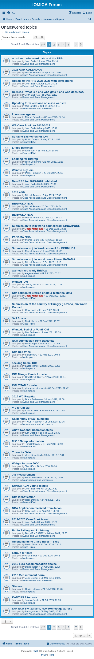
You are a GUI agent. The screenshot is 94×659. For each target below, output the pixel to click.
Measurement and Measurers (37, 108)
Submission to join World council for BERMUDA (43, 248)
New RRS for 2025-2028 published (34, 181)
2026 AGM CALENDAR (27, 69)
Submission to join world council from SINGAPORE (46, 225)
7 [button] (76, 44)
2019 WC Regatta (23, 396)
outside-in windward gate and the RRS (37, 58)
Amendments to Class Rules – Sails (35, 541)
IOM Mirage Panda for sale (29, 374)
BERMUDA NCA (22, 203)
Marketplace (28, 164)
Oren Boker (31, 555)
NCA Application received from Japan (37, 508)
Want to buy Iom (23, 170)
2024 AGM (18, 192)
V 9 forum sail (21, 407)
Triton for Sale (21, 452)
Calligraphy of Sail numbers (30, 418)
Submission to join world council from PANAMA (43, 259)
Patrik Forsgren (33, 173)
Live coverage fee (23, 114)
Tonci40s (29, 466)
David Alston (31, 544)
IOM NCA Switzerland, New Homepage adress (42, 608)
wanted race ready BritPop (29, 270)
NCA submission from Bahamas (33, 340)
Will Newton (31, 106)
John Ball (30, 61)
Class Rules (28, 323)
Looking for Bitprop (25, 158)
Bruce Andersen (33, 399)
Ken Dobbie (31, 433)
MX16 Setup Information (28, 441)
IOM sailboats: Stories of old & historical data (42, 292)
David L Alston (32, 589)
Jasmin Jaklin (32, 600)
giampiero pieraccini (35, 388)
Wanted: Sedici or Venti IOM (30, 329)
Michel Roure (32, 72)
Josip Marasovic (34, 228)
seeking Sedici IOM (24, 363)
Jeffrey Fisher (32, 284)
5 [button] (68, 44)
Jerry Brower (31, 578)
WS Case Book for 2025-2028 (31, 125)
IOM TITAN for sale (24, 385)
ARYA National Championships (32, 430)
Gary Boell (30, 310)
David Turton (31, 566)
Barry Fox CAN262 (34, 533)
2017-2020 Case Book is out (30, 519)
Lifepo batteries (22, 147)
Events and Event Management (38, 64)
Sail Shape (19, 318)
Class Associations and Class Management (44, 75)
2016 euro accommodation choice (34, 563)
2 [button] (54, 44)
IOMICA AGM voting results (30, 485)
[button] (43, 44)
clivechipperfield (33, 455)
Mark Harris (31, 321)
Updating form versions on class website (39, 103)
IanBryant (30, 150)
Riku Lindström (32, 477)
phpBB (36, 651)
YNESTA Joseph (33, 421)
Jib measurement (23, 474)
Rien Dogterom (33, 161)
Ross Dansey (32, 500)
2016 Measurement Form (28, 575)
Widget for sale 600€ (25, 463)
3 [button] (58, 44)
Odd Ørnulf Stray (34, 377)
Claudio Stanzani (34, 410)
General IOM (29, 142)
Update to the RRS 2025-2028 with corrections (42, 80)
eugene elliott (32, 273)
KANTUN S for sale (24, 597)
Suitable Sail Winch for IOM (30, 136)
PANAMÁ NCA (21, 237)
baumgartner (31, 611)
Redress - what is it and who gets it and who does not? (48, 92)
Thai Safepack (32, 444)
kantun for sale (22, 552)
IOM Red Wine (21, 351)
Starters (17, 586)
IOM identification (23, 497)
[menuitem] (11, 12)
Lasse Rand (31, 366)
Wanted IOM (20, 281)
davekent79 (31, 354)
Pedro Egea (31, 343)
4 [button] (63, 44)
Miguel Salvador (33, 117)
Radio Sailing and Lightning (30, 530)
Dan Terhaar (31, 332)
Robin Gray (31, 139)
